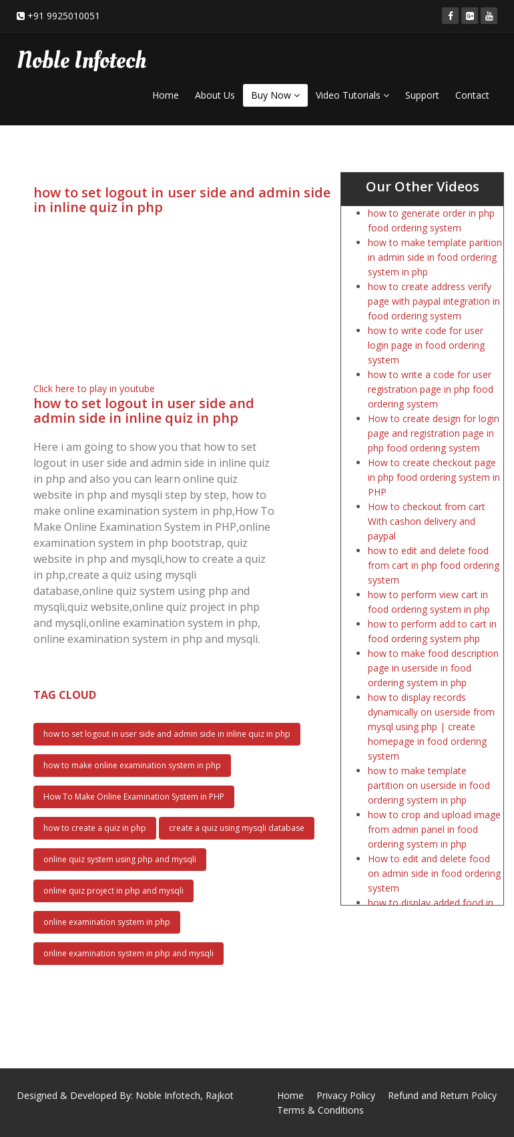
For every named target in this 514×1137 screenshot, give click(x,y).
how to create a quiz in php (94, 828)
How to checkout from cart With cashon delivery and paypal (426, 521)
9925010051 (73, 15)
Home (165, 95)
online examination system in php (106, 922)
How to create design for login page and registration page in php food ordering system (433, 433)
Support (422, 95)
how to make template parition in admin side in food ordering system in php (435, 257)
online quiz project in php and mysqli (113, 890)
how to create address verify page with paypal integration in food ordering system (434, 301)
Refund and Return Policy (442, 1095)
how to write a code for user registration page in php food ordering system (430, 389)
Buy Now (275, 95)
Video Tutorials (352, 95)
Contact (472, 95)
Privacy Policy (345, 1095)
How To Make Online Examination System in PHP (133, 796)
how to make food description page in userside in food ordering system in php (433, 668)
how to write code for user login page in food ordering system (426, 345)
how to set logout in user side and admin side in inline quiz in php (166, 734)
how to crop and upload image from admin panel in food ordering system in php (434, 829)
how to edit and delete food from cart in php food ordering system (433, 565)
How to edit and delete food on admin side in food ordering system (434, 873)
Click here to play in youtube (94, 388)
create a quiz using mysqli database (236, 828)
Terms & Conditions (320, 1110)
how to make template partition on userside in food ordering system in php (429, 785)
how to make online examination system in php (132, 765)
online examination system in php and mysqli (128, 953)
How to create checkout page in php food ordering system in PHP (434, 477)
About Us (215, 95)
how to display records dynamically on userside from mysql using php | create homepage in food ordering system (431, 726)
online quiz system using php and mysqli (119, 859)
